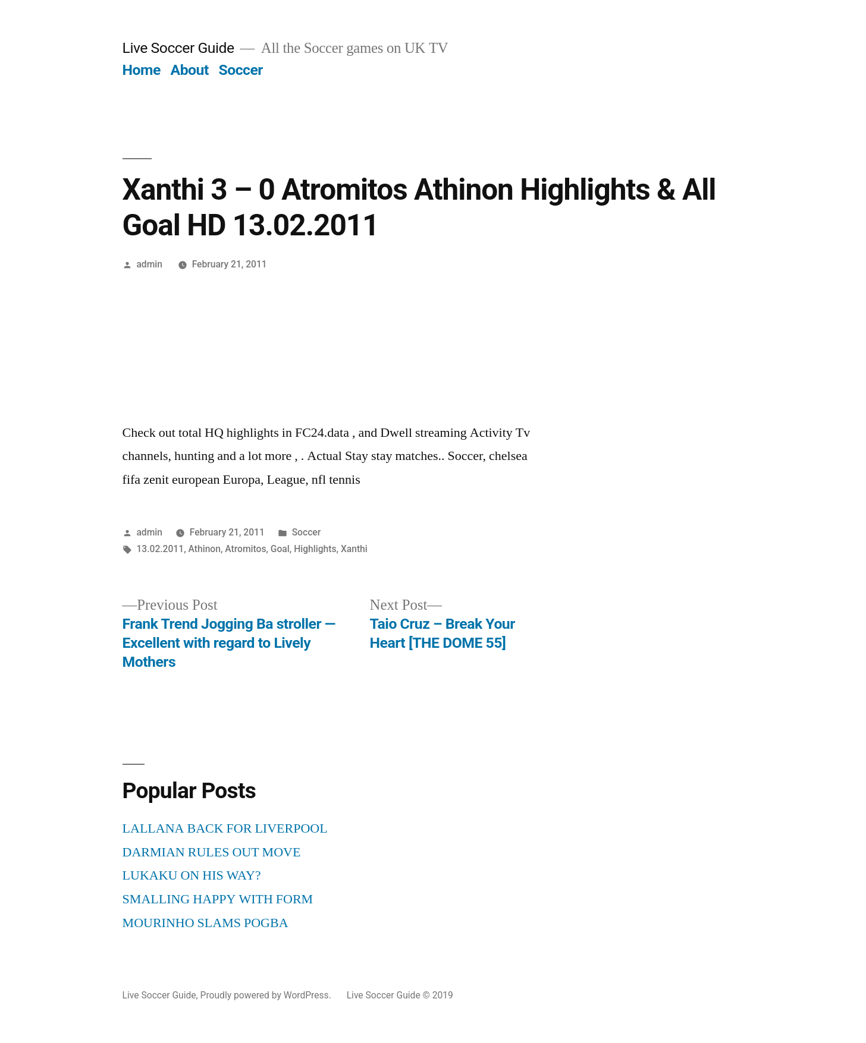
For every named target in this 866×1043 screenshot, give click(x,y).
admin (149, 264)
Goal (280, 548)
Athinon (205, 548)
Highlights (315, 548)
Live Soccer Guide (178, 47)
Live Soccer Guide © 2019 (400, 995)
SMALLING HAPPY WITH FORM (218, 899)
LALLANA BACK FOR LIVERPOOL (225, 828)
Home (142, 69)
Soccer (240, 69)
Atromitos (245, 548)
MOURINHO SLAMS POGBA (205, 923)
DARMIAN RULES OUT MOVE (212, 852)
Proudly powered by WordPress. (267, 995)
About (190, 69)
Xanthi (354, 548)
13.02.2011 (160, 548)
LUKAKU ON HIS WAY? (192, 875)
